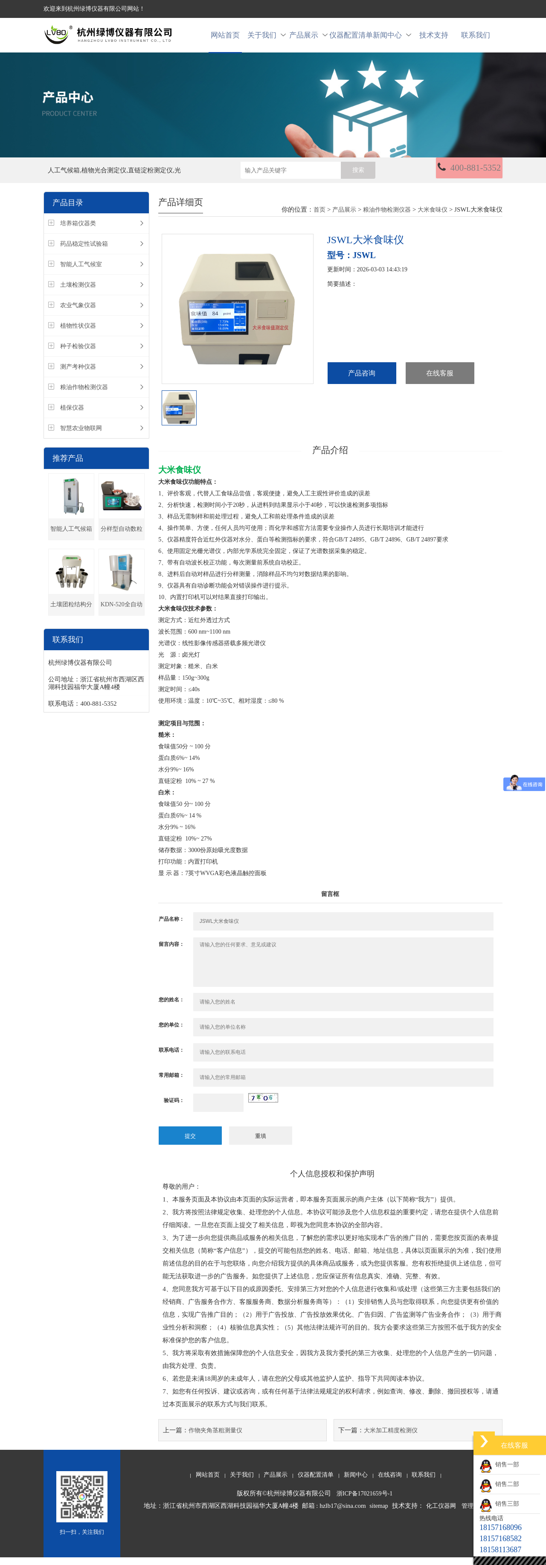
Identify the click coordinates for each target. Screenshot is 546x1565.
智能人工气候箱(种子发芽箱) (71, 541)
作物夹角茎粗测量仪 (215, 1438)
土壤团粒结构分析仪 (71, 616)
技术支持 (433, 39)
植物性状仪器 (78, 334)
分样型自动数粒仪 (121, 541)
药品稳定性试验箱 (84, 252)
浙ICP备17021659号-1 (364, 1501)
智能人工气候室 (81, 272)
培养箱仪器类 (78, 231)
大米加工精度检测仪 (391, 1438)
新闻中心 (392, 39)
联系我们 (475, 39)
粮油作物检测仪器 (84, 395)
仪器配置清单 (350, 39)
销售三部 (499, 1504)
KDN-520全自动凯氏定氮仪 (121, 616)
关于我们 (266, 39)
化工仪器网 (441, 1513)
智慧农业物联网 (81, 436)
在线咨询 (390, 1482)
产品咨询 (361, 381)
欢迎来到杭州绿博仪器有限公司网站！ (94, 9)
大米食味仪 (432, 218)
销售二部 (499, 1484)
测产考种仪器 (78, 375)
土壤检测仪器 (78, 293)
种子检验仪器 (78, 354)
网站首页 (225, 39)
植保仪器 (72, 416)
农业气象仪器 (78, 313)
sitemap (378, 1513)
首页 (319, 218)
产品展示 (308, 39)
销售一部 (499, 1464)
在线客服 (439, 381)
